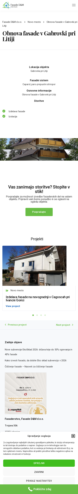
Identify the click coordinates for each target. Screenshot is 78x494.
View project (13, 306)
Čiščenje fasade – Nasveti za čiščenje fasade (29, 366)
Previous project (17, 324)
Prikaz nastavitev (39, 480)
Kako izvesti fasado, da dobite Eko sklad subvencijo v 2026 (35, 360)
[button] (73, 436)
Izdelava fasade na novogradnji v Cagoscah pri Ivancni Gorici (38, 298)
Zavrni (39, 472)
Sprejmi (39, 463)
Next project (63, 325)
